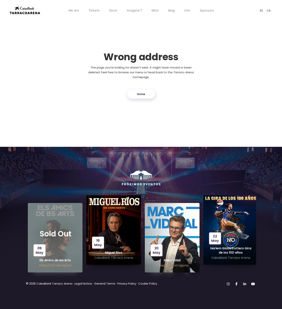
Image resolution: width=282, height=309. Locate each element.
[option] (261, 10)
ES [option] (261, 11)
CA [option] (268, 11)
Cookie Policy (147, 283)
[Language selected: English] (263, 10)
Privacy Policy (126, 283)
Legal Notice (83, 283)
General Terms (104, 283)
